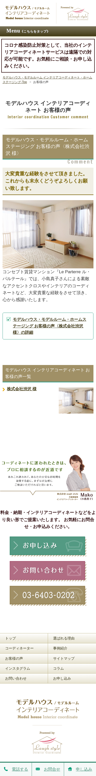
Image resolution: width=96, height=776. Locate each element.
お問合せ (47, 769)
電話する (15, 769)
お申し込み (62, 678)
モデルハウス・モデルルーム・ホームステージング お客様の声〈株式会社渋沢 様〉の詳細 (49, 326)
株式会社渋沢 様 (22, 389)
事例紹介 (60, 648)
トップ (10, 638)
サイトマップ (64, 658)
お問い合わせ (16, 678)
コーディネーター (19, 648)
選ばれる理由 (64, 638)
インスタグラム (17, 668)
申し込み (79, 769)
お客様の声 (14, 658)
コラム (58, 668)
